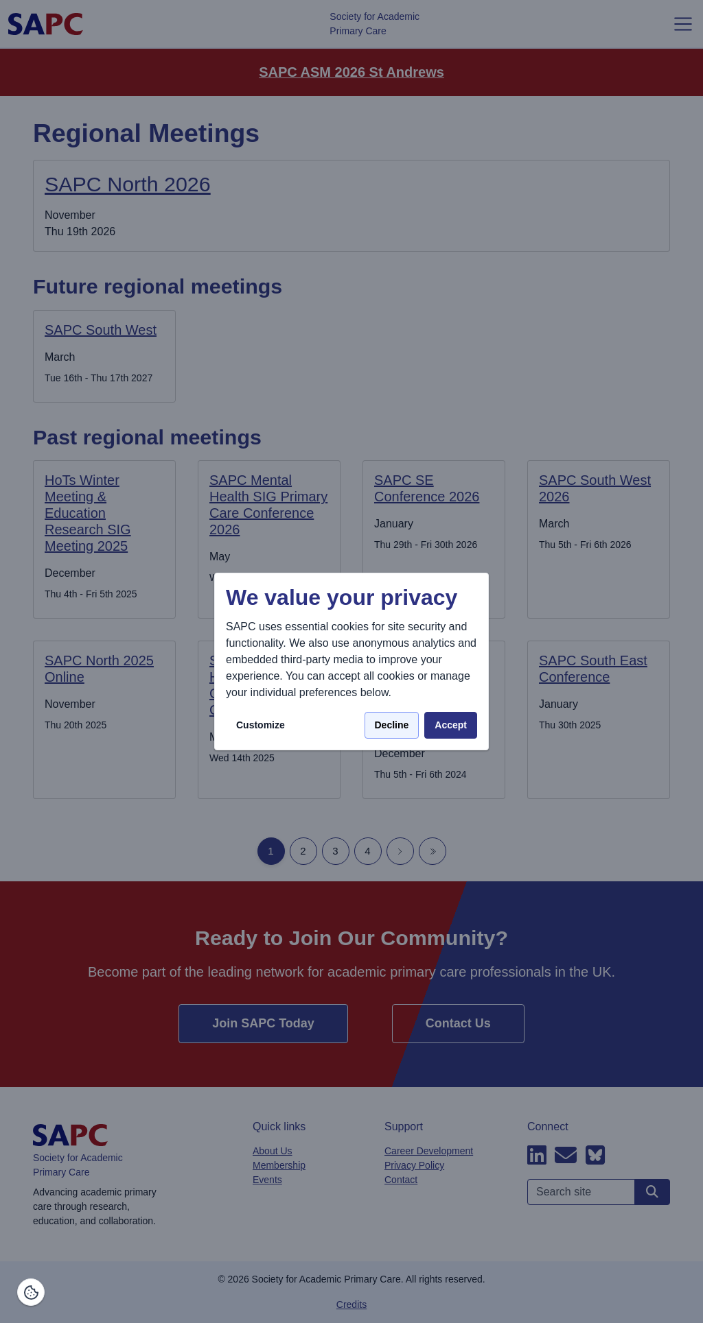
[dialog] (351, 661)
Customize (260, 724)
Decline (392, 724)
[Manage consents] (31, 1292)
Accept (451, 724)
